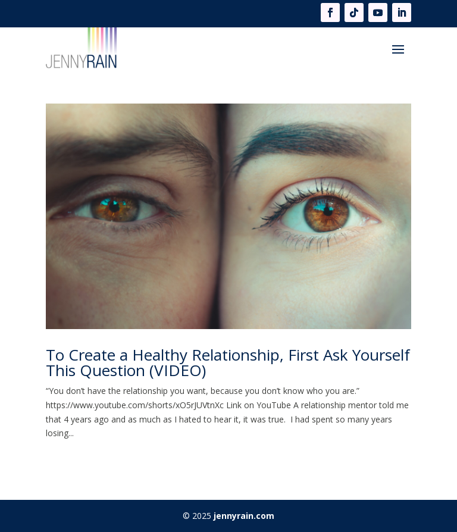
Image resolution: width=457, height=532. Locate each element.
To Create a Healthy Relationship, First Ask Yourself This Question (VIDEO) (228, 362)
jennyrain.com (244, 515)
